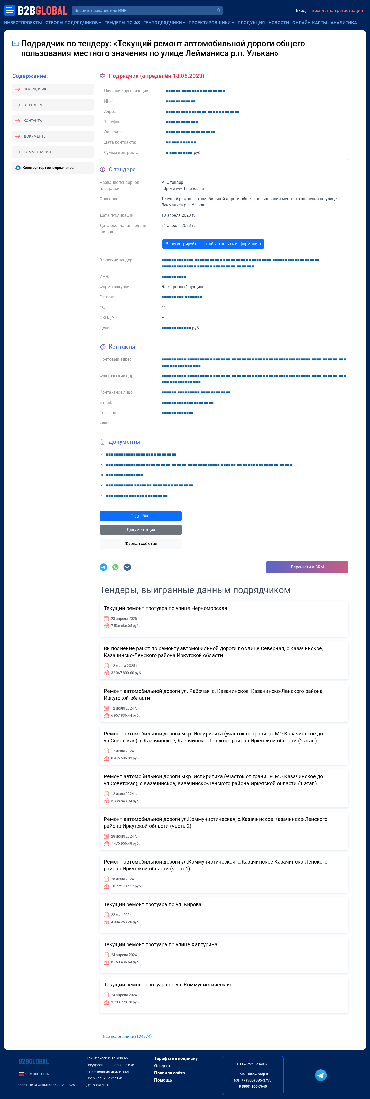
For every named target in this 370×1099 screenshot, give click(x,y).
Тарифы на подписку (176, 1058)
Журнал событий (141, 543)
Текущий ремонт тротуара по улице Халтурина (160, 944)
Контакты (33, 121)
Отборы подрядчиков (71, 22)
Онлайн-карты (309, 22)
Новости (279, 22)
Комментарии (37, 152)
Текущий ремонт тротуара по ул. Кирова (152, 904)
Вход (301, 10)
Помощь (163, 1080)
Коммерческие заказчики (107, 1058)
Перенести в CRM (307, 567)
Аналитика (344, 22)
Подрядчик (35, 89)
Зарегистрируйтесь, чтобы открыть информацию (213, 243)
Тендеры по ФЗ (122, 22)
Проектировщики (210, 22)
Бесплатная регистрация (337, 10)
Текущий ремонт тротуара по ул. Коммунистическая (167, 985)
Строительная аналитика (107, 1071)
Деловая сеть (97, 1085)
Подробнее (141, 515)
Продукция (251, 22)
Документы (35, 136)
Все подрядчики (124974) (127, 1036)
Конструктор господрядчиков (48, 168)
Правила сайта (169, 1072)
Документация (141, 529)
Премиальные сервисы (105, 1078)
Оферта (162, 1065)
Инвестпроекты (23, 22)
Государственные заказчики (110, 1065)
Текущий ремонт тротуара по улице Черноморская (165, 608)
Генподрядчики (162, 22)
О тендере (33, 105)
